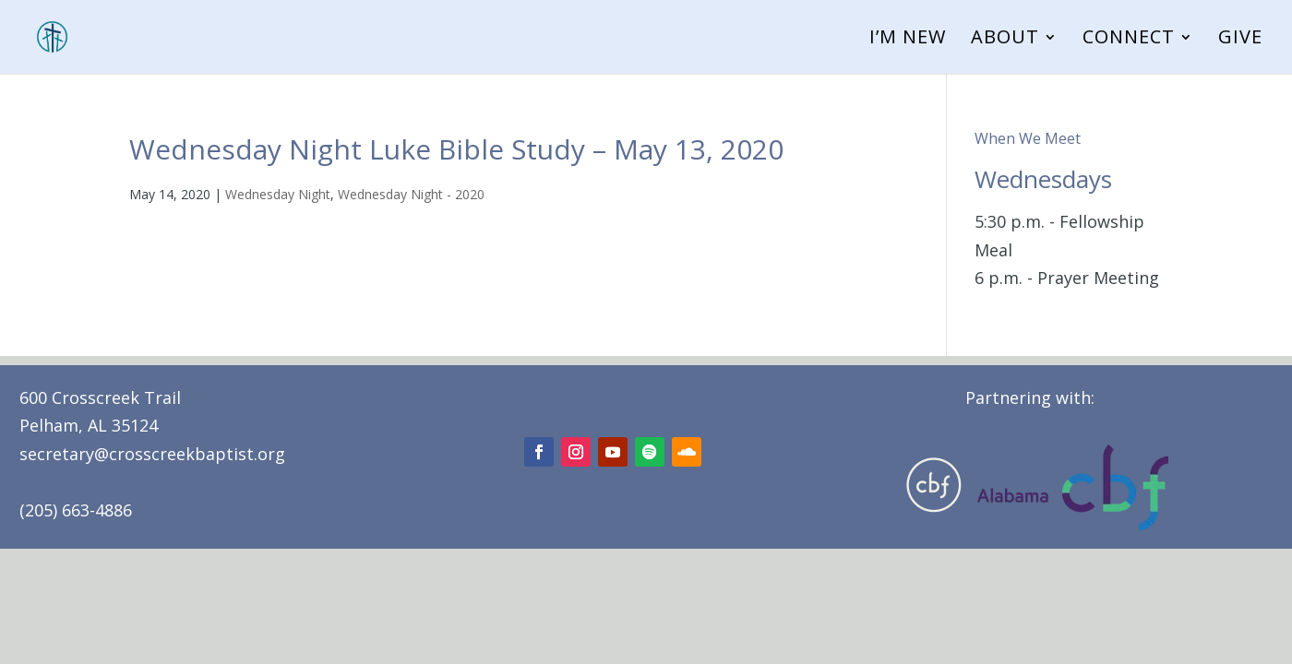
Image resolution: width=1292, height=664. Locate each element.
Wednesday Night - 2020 (411, 194)
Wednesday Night (277, 194)
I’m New (907, 39)
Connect (1129, 39)
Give (1240, 39)
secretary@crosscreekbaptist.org (152, 454)
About (1005, 39)
